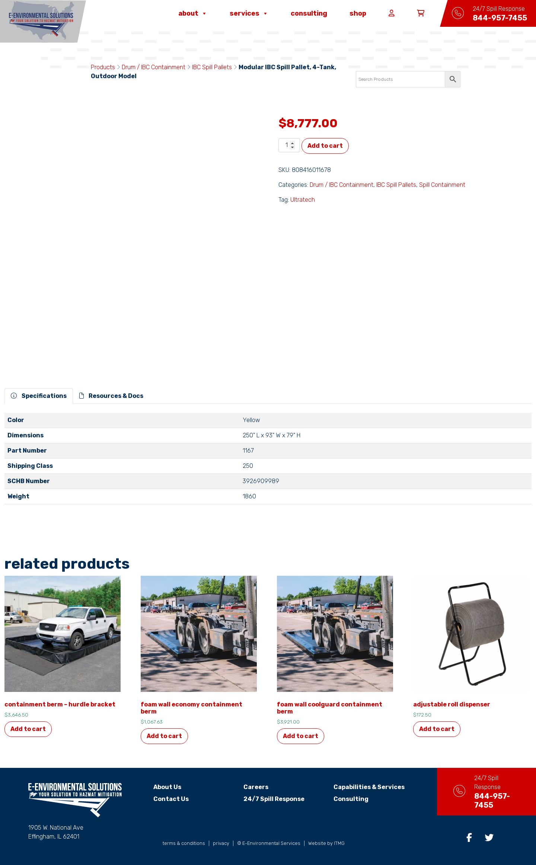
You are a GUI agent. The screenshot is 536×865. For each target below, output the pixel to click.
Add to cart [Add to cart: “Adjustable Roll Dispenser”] (436, 728)
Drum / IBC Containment (153, 67)
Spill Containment (442, 184)
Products (103, 67)
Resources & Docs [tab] (111, 395)
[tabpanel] (268, 461)
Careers (249, 787)
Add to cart (325, 145)
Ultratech (302, 199)
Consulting (309, 13)
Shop (358, 13)
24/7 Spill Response (267, 798)
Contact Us (164, 798)
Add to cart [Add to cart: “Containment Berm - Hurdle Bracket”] (28, 728)
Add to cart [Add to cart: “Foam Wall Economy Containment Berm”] (164, 736)
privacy (221, 843)
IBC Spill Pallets (212, 67)
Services (249, 13)
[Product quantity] (289, 145)
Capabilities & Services (362, 787)
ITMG (339, 843)
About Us (161, 787)
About (192, 13)
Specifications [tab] (39, 395)
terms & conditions (184, 843)
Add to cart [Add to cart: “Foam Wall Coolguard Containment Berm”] (300, 736)
